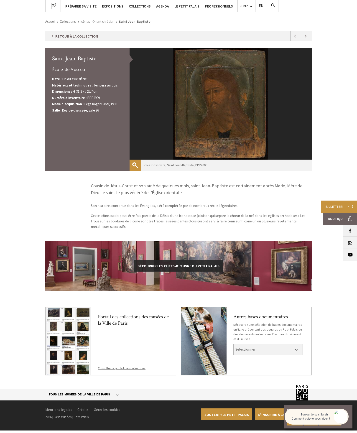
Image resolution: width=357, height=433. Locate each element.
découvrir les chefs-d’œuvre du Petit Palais (178, 266)
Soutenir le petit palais (226, 414)
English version (261, 6)
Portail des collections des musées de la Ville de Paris (133, 319)
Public (246, 6)
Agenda (162, 6)
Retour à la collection (74, 36)
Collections (68, 21)
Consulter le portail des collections (121, 368)
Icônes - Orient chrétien (97, 21)
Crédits (83, 409)
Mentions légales (58, 409)
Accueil (50, 21)
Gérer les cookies (107, 409)
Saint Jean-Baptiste (74, 58)
